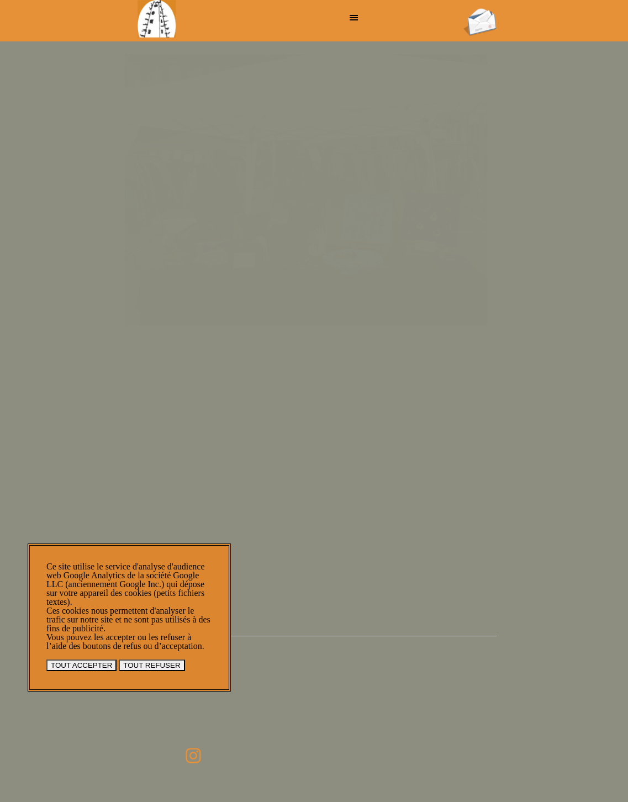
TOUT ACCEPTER (81, 665)
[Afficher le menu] (354, 17)
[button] (480, 12)
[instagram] (193, 755)
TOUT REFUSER (151, 665)
